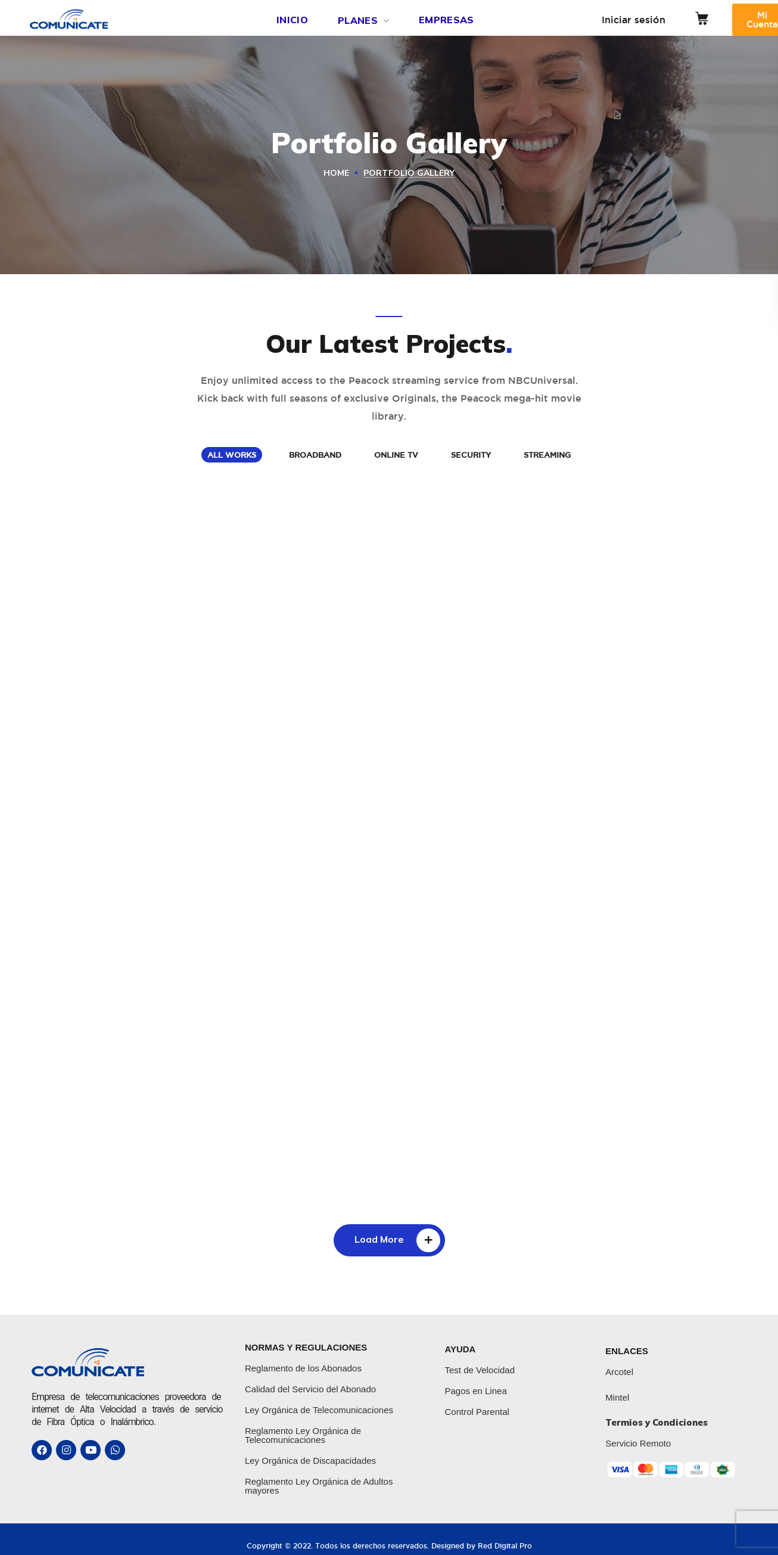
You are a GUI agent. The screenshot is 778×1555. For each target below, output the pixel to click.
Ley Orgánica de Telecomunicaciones (319, 1410)
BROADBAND (315, 455)
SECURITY (471, 455)
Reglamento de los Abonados (303, 1368)
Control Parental (476, 1412)
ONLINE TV (396, 455)
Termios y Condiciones (656, 1422)
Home (336, 173)
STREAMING (547, 455)
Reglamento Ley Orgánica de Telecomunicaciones (303, 1435)
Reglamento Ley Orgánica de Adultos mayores (319, 1485)
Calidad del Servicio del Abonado (310, 1389)
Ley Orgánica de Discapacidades (310, 1460)
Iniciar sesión (633, 19)
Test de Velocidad (479, 1370)
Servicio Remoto (638, 1443)
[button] (701, 18)
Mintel (617, 1397)
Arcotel (619, 1372)
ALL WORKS (231, 455)
